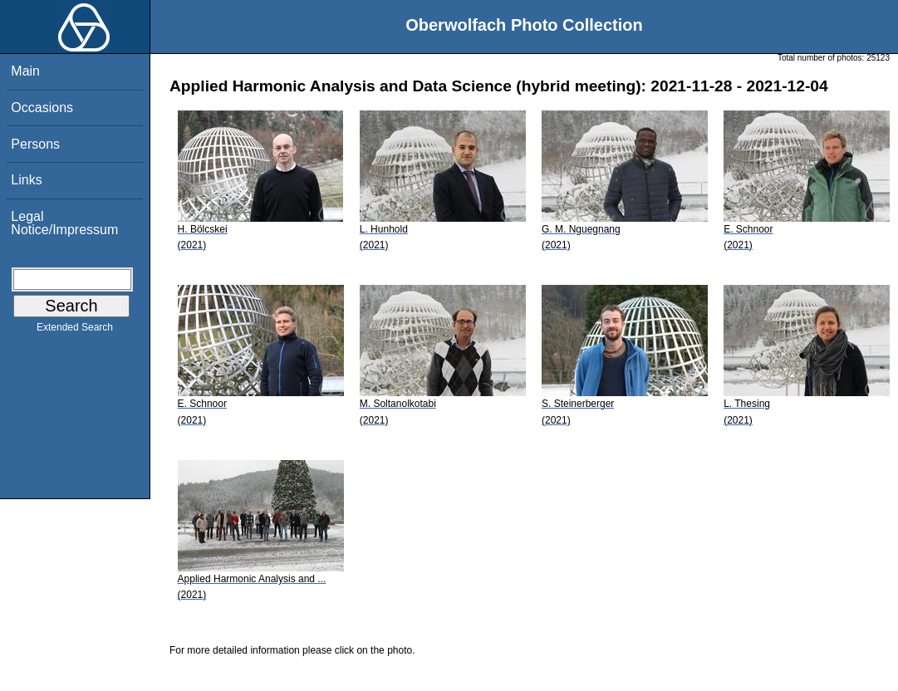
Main (25, 71)
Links (26, 180)
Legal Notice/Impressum (64, 223)
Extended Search (75, 331)
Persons (35, 144)
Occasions (42, 107)
